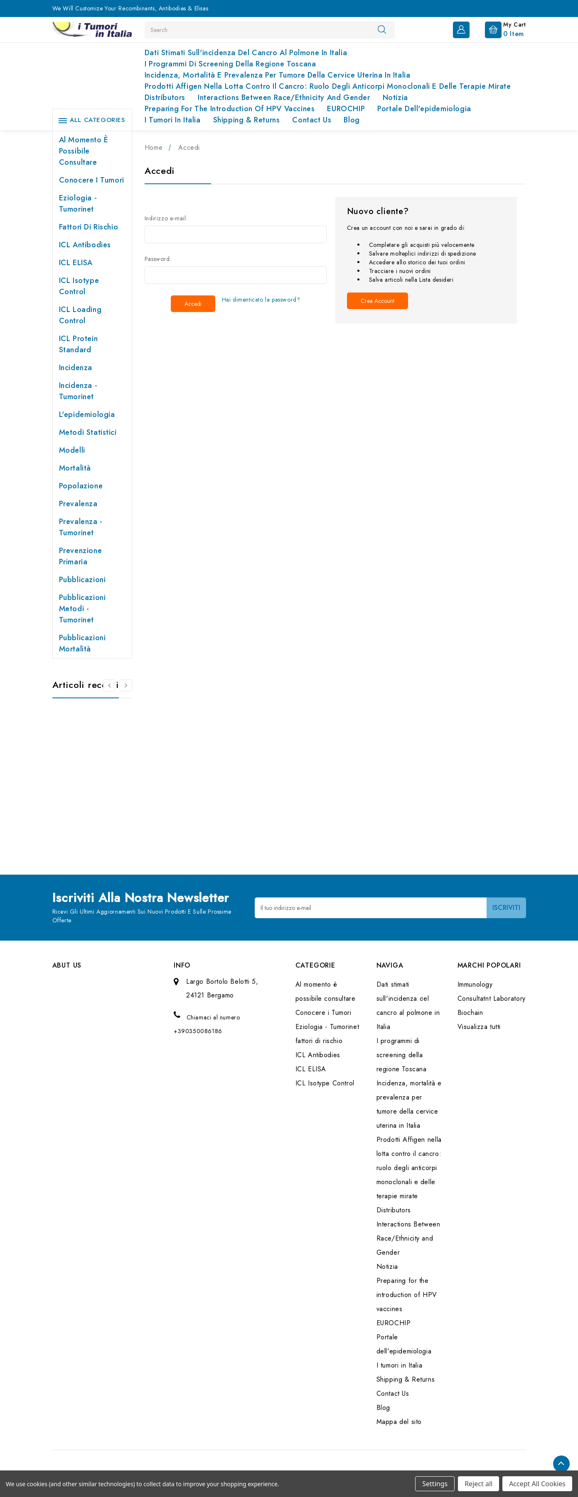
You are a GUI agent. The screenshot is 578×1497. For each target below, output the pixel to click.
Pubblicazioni (82, 579)
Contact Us (311, 120)
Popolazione (81, 485)
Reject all (478, 1483)
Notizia (395, 97)
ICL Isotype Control (79, 286)
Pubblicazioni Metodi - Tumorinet (82, 608)
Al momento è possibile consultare (83, 151)
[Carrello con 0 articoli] (499, 29)
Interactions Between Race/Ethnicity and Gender (284, 97)
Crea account (377, 301)
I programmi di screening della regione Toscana (230, 64)
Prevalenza (78, 503)
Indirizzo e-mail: (166, 218)
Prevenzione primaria (80, 556)
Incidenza (75, 367)
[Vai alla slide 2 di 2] (109, 685)
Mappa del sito (399, 1421)
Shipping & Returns (246, 120)
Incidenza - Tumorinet (78, 391)
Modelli (72, 450)
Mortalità (75, 468)
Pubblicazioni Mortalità (82, 643)
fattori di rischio (88, 227)
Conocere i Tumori (91, 180)
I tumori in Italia (173, 120)
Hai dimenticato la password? (261, 299)
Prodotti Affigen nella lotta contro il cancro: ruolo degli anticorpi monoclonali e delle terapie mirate (328, 86)
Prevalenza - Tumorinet (81, 527)
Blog (351, 120)
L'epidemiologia (87, 414)
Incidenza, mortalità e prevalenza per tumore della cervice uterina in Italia (278, 75)
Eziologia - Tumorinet (78, 204)
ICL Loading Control (80, 315)
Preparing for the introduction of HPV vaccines (230, 108)
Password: (158, 259)
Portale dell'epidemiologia (424, 108)
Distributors (165, 97)
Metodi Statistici (88, 432)
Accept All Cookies (537, 1483)
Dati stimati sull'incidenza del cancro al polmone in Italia (246, 52)
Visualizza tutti (479, 1026)
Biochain (470, 1012)
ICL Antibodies (85, 244)
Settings (435, 1483)
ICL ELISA (76, 262)
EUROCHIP (346, 108)
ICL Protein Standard (78, 344)
